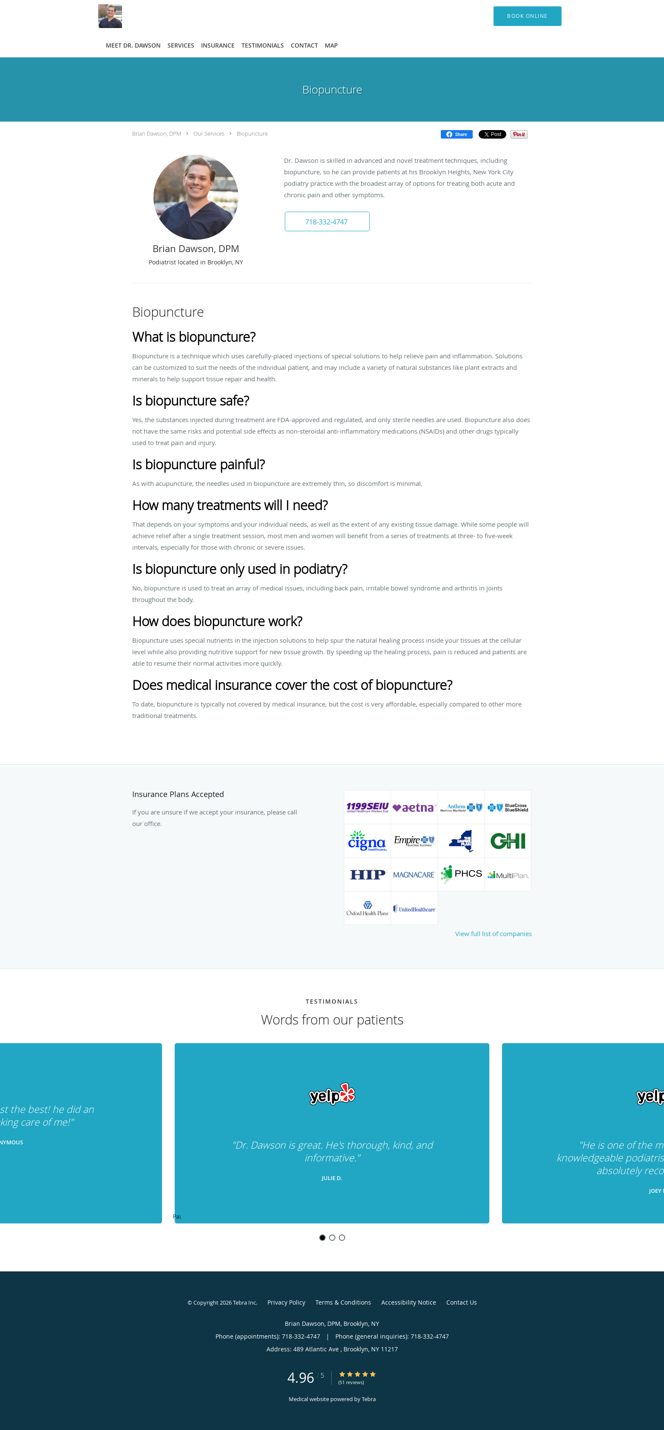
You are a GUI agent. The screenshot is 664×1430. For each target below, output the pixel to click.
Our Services (208, 133)
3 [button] (342, 1237)
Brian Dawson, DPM (156, 133)
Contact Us (461, 1302)
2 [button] (332, 1237)
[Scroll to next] (470, 1126)
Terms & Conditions (343, 1302)
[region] (332, 1133)
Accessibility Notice (408, 1302)
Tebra (369, 1399)
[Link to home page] (97, 16)
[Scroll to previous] (194, 1126)
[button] (528, 16)
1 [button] (322, 1237)
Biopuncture (252, 133)
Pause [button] (177, 1217)
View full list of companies (493, 933)
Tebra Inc (244, 1302)
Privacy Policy (286, 1302)
